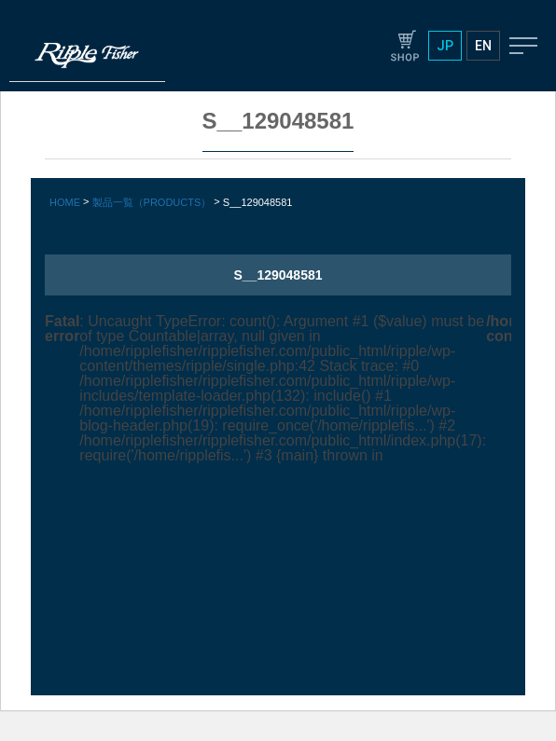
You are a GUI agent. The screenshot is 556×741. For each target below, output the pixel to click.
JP (445, 45)
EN (483, 45)
